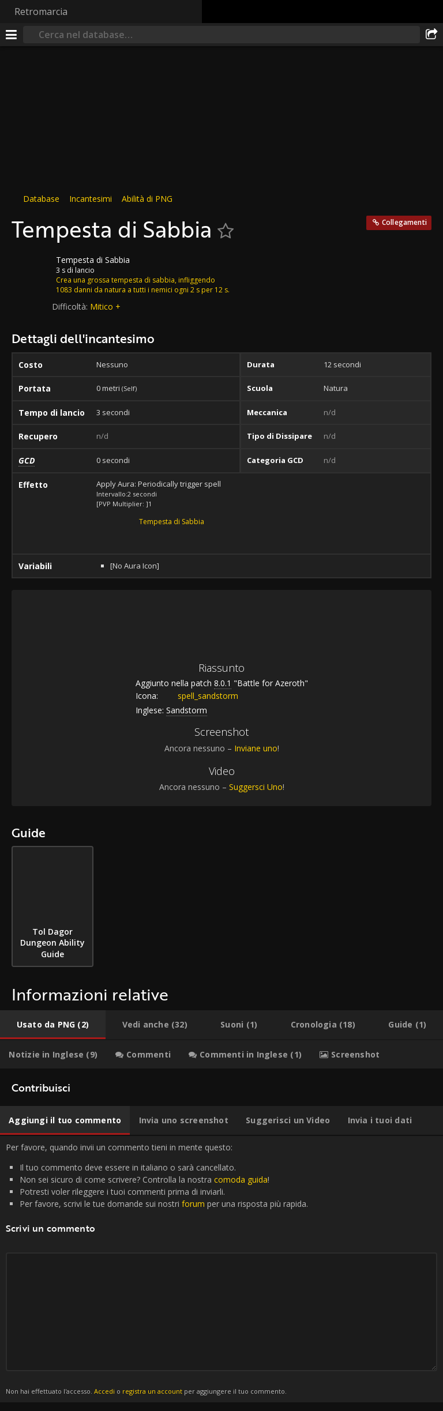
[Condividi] (431, 34)
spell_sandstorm (199, 695)
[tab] (53, 1024)
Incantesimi (90, 198)
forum (193, 1203)
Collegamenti (404, 222)
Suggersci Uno (256, 786)
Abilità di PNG (147, 198)
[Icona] (31, 269)
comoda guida (241, 1179)
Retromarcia (40, 11)
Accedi (104, 1391)
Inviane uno (255, 748)
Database (41, 198)
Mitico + (105, 306)
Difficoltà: (71, 306)
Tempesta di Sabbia (171, 521)
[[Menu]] (11, 34)
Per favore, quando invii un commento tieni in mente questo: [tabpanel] (221, 1269)
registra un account (152, 1391)
